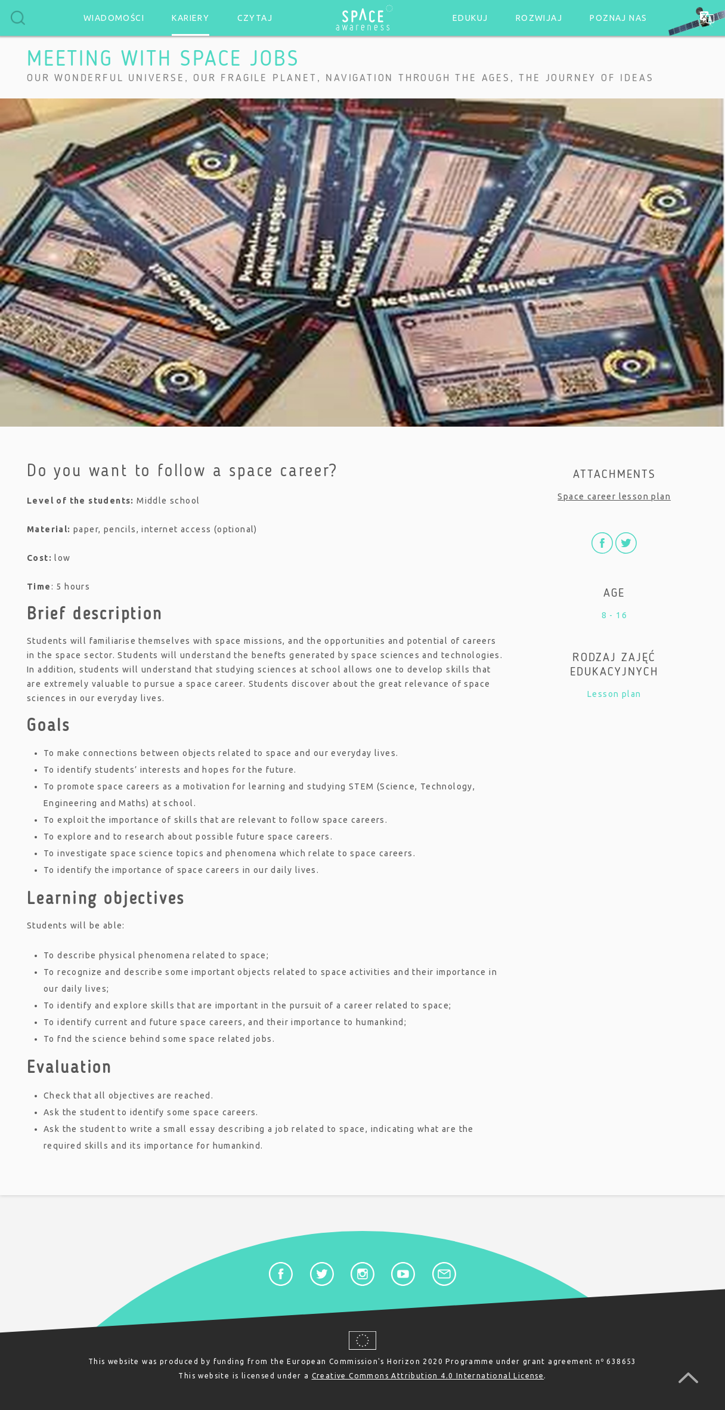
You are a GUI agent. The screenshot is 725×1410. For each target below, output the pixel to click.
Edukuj (470, 18)
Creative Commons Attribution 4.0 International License (428, 1376)
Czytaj (254, 18)
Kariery (190, 18)
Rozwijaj (539, 18)
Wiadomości (113, 18)
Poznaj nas (618, 18)
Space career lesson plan (614, 496)
